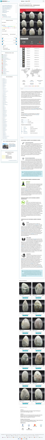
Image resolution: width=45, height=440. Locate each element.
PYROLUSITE (5, 119)
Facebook (13, 435)
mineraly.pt (36, 437)
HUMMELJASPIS (5, 104)
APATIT (4, 84)
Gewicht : (3, 40)
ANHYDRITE (4, 83)
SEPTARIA (4, 128)
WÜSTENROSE (5, 137)
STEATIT (4, 131)
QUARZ (4, 120)
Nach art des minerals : (5, 34)
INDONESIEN (5, 61)
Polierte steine (29, 3)
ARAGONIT (4, 85)
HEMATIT (4, 103)
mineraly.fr (4, 437)
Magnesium (25, 131)
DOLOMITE (4, 94)
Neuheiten (4, 14)
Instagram (17, 435)
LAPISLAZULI (5, 111)
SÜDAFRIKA (4, 72)
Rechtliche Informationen (8, 434)
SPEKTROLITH (5, 129)
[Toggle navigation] (43, 1)
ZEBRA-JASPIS (5, 138)
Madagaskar (32, 84)
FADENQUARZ (5, 96)
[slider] (2, 38)
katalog (21, 3)
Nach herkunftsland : (13, 34)
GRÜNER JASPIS (5, 102)
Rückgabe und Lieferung (24, 434)
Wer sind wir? (18, 434)
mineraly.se (41, 437)
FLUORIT (4, 97)
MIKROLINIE (5, 114)
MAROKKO (5, 63)
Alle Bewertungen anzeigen (13, 160)
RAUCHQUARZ (5, 121)
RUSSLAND (5, 69)
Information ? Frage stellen (24, 38)
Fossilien (4, 10)
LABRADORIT (5, 110)
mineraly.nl (31, 437)
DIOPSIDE (4, 93)
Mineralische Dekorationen (7, 6)
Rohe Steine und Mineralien (7, 5)
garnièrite (22, 295)
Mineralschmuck (5, 11)
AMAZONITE (5, 79)
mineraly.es (26, 437)
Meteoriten (4, 12)
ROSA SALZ (4, 123)
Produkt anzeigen (25, 315)
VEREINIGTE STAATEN (6, 71)
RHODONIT (4, 122)
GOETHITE (4, 101)
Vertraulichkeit (14, 434)
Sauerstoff (25, 128)
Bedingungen (3, 434)
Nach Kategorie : (4, 22)
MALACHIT (4, 113)
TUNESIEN (4, 70)
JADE (4, 105)
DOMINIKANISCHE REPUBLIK (6, 59)
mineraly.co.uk (9, 437)
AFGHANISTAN (5, 54)
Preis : (3, 37)
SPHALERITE (4, 130)
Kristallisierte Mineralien (7, 7)
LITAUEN (4, 62)
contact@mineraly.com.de (28, 435)
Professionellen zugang (31, 434)
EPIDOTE (4, 95)
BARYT (4, 87)
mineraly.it (21, 437)
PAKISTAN (4, 68)
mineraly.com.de (15, 437)
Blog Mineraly (8, 435)
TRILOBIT (4, 132)
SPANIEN (4, 60)
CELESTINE (4, 92)
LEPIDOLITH (4, 112)
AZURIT (4, 86)
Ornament (24, 3)
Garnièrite (40, 81)
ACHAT (4, 78)
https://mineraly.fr (36, 435)
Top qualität (4, 15)
